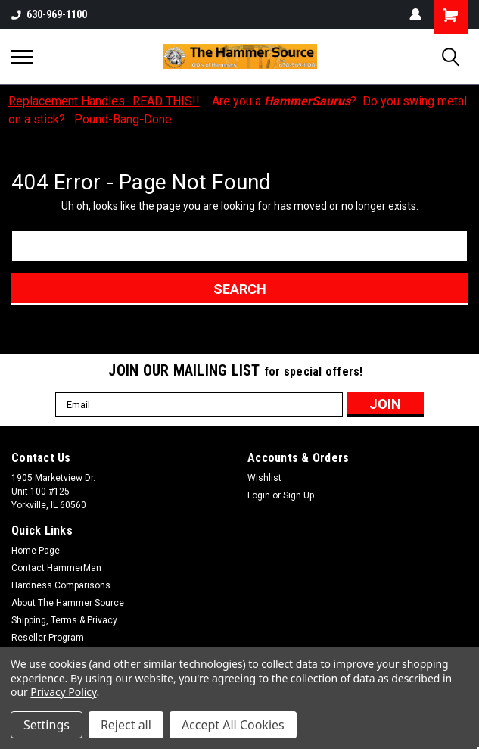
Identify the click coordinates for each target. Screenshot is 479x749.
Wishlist (264, 478)
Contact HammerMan (56, 568)
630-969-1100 (49, 14)
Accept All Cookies (233, 724)
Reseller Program (47, 637)
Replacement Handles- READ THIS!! (104, 101)
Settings (46, 724)
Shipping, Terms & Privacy (64, 620)
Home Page (35, 550)
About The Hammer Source (67, 603)
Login (258, 495)
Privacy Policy (63, 692)
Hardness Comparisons (60, 585)
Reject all (126, 724)
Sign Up (298, 495)
